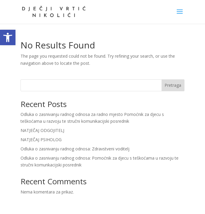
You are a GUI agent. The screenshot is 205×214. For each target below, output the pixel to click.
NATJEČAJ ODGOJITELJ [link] (42, 130)
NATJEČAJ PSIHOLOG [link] (41, 139)
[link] (7, 37)
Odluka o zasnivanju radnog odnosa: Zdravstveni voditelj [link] (75, 149)
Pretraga (173, 85)
